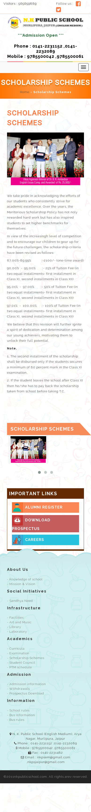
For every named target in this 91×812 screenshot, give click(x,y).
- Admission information (26, 684)
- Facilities (15, 617)
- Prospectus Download (25, 693)
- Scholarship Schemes (25, 658)
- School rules (18, 710)
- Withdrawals (18, 688)
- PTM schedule (19, 667)
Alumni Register (37, 507)
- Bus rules (15, 719)
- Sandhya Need (20, 601)
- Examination (18, 653)
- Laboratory (17, 631)
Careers (28, 540)
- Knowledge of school (25, 579)
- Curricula (16, 648)
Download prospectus (31, 523)
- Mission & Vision (21, 584)
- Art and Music (19, 622)
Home (24, 92)
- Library (14, 627)
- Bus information (21, 715)
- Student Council (21, 662)
